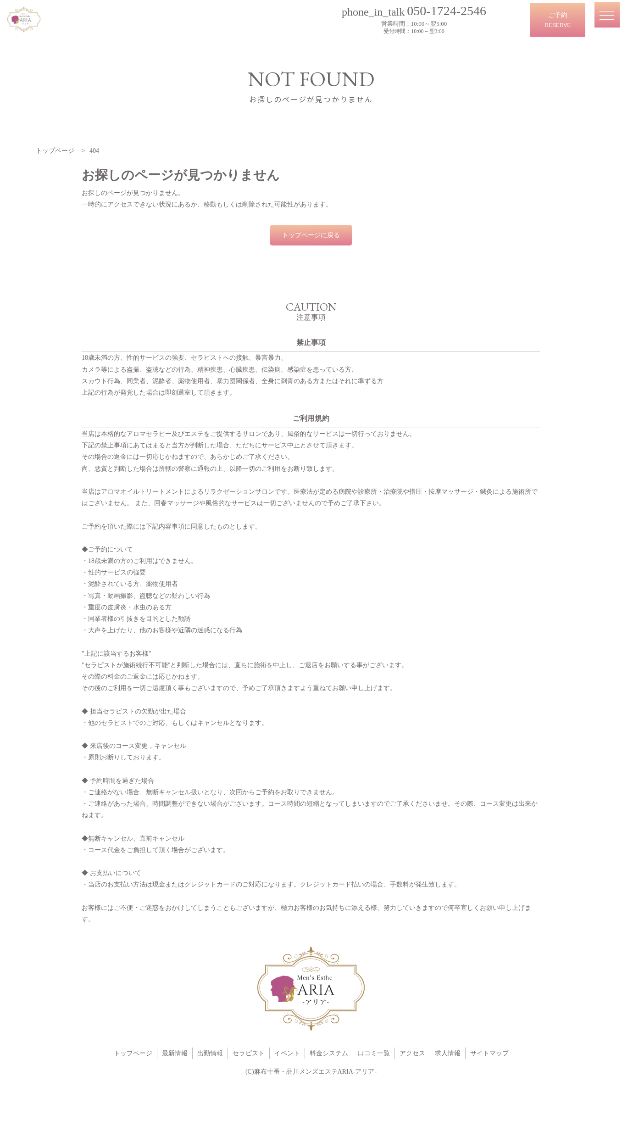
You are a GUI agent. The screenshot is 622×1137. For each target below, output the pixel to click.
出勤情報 (210, 1053)
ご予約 (557, 21)
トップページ (133, 1053)
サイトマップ (489, 1053)
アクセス (412, 1053)
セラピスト (249, 1053)
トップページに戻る (311, 235)
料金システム (329, 1053)
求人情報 (448, 1053)
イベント (287, 1053)
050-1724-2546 (450, 10)
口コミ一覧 (374, 1053)
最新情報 (175, 1053)
